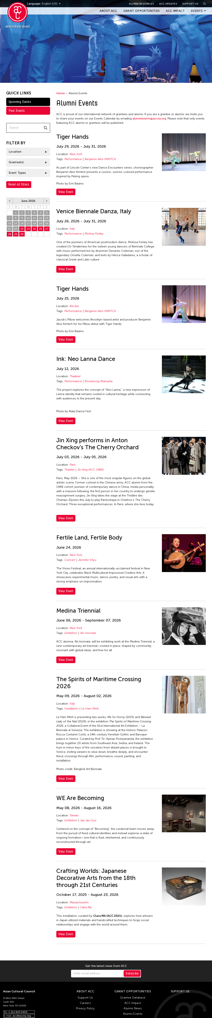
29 (15, 234)
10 (28, 218)
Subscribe (132, 973)
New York (76, 154)
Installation (71, 708)
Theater (69, 469)
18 (34, 223)
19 (40, 223)
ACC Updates (168, 3)
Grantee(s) (16, 162)
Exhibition (70, 633)
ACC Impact (175, 11)
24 (28, 228)
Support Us (190, 3)
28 (9, 234)
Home (60, 93)
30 (22, 234)
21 (9, 228)
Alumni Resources (141, 3)
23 (21, 228)
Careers (85, 1003)
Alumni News (133, 1008)
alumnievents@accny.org (149, 118)
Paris (73, 464)
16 (22, 223)
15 (15, 223)
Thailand (75, 376)
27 (46, 228)
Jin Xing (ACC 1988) (90, 469)
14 (9, 223)
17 (28, 223)
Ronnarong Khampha (98, 381)
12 (40, 218)
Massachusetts (79, 902)
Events (196, 11)
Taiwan (74, 815)
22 (15, 228)
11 (34, 218)
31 (9, 212)
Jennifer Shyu (87, 560)
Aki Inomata (88, 633)
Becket (74, 306)
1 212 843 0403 (17, 1012)
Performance (73, 159)
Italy (72, 228)
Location (15, 151)
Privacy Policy (85, 1008)
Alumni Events (133, 1014)
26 (40, 228)
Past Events (17, 111)
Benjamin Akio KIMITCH (100, 159)
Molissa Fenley (94, 233)
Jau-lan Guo (88, 820)
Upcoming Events (20, 102)
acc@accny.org (22, 1015)
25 (34, 228)
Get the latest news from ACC (106, 966)
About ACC (108, 11)
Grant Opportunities (141, 11)
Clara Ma (86, 907)
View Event (65, 192)
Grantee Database (133, 997)
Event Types (17, 173)
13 (46, 218)
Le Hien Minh (90, 708)
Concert (69, 560)
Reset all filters (18, 184)
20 (46, 223)
